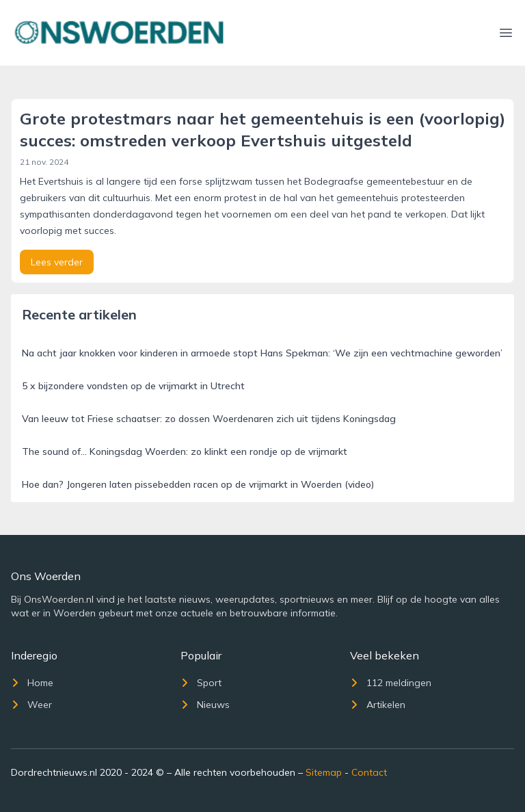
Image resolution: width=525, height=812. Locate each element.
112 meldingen (390, 683)
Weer (31, 704)
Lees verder (57, 262)
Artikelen (377, 704)
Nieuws (205, 704)
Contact (369, 772)
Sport (200, 683)
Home (32, 683)
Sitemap (324, 772)
